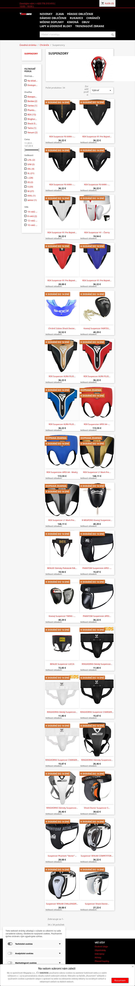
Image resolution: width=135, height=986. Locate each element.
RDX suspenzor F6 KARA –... (62, 136)
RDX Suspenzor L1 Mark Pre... (97, 472)
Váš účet (100, 942)
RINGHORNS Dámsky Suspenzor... (97, 760)
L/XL (31, 159)
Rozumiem (120, 980)
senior (32, 200)
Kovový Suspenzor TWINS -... (62, 616)
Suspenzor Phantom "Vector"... (62, 855)
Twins (31, 128)
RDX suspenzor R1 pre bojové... (96, 136)
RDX (31, 114)
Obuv (85, 22)
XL (30, 173)
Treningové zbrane (89, 26)
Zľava (60, 14)
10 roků (32, 225)
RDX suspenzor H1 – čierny (97, 232)
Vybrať (102, 90)
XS (30, 182)
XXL (30, 168)
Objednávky (100, 950)
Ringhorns (32, 119)
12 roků (32, 220)
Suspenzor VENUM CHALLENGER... (62, 903)
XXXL (31, 195)
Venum (32, 132)
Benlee (32, 101)
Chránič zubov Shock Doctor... (62, 328)
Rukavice (76, 18)
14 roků (32, 211)
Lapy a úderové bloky (56, 26)
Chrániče (93, 18)
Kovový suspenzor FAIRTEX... (97, 328)
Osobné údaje (101, 946)
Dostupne (32, 85)
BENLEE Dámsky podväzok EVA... (62, 568)
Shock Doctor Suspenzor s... (97, 807)
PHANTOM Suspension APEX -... (97, 568)
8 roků (32, 216)
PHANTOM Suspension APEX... (97, 616)
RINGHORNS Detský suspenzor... (97, 664)
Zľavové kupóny (102, 961)
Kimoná (72, 22)
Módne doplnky (52, 22)
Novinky (46, 14)
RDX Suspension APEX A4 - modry (62, 472)
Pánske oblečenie (80, 14)
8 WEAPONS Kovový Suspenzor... (97, 520)
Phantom (32, 110)
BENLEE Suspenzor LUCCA (62, 664)
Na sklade (32, 80)
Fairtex (32, 105)
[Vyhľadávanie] (78, 34)
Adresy (98, 957)
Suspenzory (31, 53)
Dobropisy (99, 953)
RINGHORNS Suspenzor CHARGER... (97, 712)
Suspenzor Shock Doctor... (97, 903)
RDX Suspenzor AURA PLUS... (62, 376)
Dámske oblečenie (53, 18)
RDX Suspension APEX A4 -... (97, 424)
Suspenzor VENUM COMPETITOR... (97, 855)
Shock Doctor (32, 123)
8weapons (32, 96)
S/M (31, 164)
